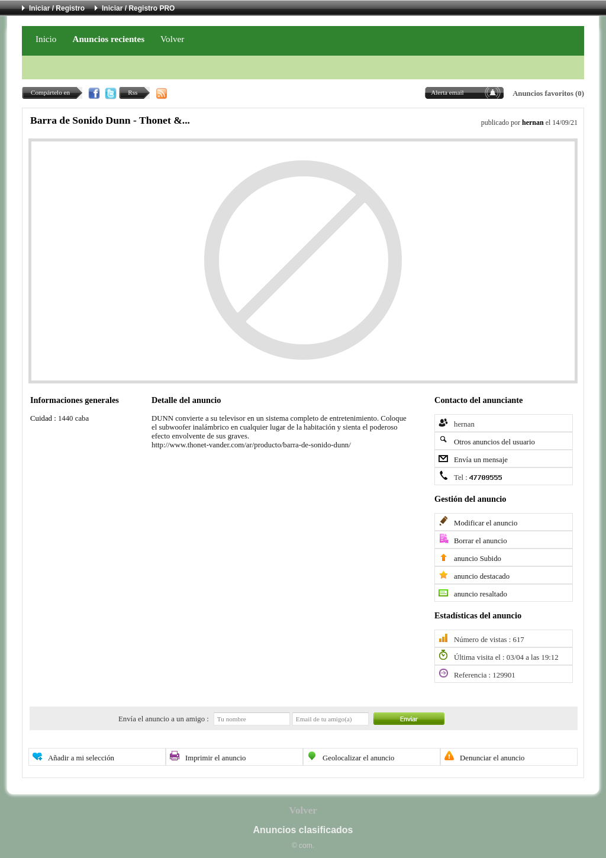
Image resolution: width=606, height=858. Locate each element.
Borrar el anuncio (480, 541)
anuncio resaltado (480, 594)
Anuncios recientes (108, 39)
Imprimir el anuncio (215, 758)
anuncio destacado (482, 576)
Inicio (46, 39)
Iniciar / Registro (57, 8)
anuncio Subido (477, 558)
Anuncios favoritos (542, 93)
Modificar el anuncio (485, 523)
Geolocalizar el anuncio (359, 758)
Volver (172, 39)
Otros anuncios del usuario (494, 442)
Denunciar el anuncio (492, 758)
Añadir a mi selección (81, 758)
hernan (533, 122)
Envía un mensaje (481, 460)
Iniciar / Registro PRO (138, 8)
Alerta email (447, 92)
